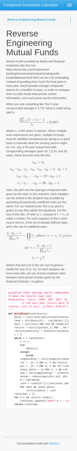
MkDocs (54, 443)
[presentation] (38, 122)
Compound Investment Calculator (30, 5)
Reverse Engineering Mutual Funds (31, 19)
